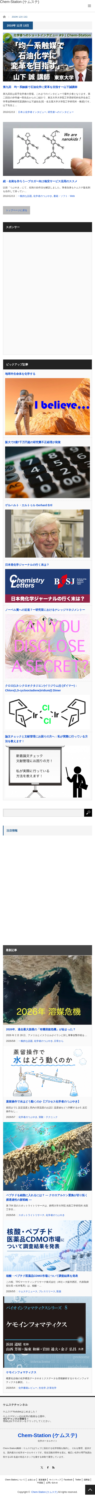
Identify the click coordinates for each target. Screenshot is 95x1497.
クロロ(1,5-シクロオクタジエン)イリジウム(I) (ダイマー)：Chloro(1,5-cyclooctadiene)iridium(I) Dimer (41, 688)
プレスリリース (47, 1291)
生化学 (42, 1388)
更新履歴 (42, 1480)
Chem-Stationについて (15, 1480)
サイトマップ (55, 1480)
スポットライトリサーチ (31, 1215)
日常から (59, 1041)
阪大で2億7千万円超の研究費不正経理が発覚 (33, 442)
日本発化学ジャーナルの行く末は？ (27, 564)
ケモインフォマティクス (21, 1372)
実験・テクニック (48, 1117)
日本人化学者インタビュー (32, 112)
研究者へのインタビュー (61, 112)
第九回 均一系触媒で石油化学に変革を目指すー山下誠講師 (40, 87)
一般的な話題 (25, 196)
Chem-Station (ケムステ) (47, 1435)
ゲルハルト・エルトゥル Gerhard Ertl (28, 505)
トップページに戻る (16, 210)
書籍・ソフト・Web (64, 196)
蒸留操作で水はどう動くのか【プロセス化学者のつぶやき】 (43, 1101)
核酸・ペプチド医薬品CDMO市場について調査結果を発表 (42, 1275)
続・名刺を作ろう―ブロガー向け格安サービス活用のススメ (40, 181)
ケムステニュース (27, 1291)
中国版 (40, 1483)
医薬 (58, 1291)
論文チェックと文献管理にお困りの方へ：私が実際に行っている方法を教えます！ (46, 739)
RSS (53, 1467)
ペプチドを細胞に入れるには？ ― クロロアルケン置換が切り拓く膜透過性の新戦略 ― (47, 1197)
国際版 (87, 1480)
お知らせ (32, 1480)
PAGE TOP (90, 1490)
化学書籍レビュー (27, 1388)
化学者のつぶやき (42, 196)
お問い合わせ (52, 1483)
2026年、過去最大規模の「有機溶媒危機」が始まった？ (41, 1029)
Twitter (78, 1480)
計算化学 (51, 1388)
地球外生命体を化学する (20, 373)
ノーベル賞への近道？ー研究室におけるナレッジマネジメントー (45, 609)
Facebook (68, 1480)
